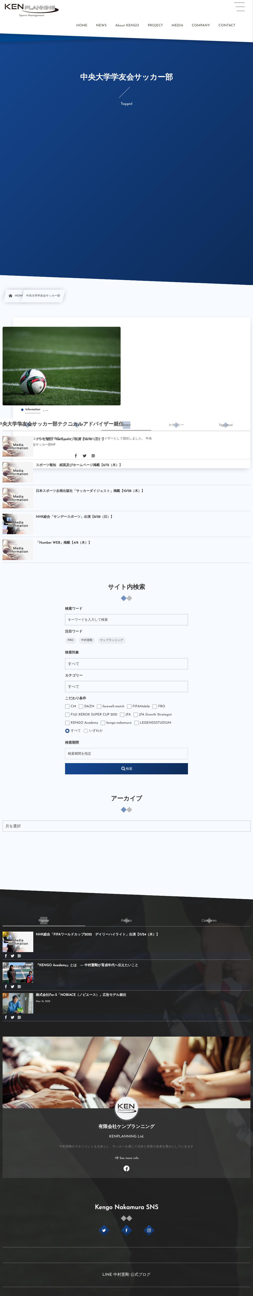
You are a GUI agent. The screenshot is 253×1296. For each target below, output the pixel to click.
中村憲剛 (86, 640)
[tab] (27, 425)
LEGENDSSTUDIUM (152, 723)
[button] (239, 7)
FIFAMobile (138, 706)
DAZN (86, 706)
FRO (70, 640)
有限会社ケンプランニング (126, 1126)
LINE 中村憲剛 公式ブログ (126, 1275)
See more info (129, 1158)
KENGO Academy (81, 723)
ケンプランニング (111, 640)
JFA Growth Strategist (152, 714)
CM (70, 706)
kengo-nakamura (116, 723)
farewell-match (110, 706)
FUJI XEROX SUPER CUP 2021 (91, 714)
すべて (73, 731)
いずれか (93, 731)
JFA (125, 714)
